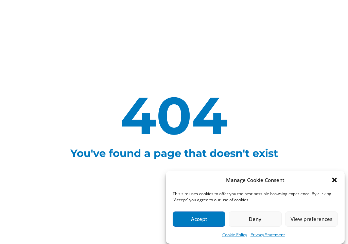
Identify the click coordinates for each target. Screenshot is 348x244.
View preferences (311, 219)
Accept (199, 219)
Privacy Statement (267, 235)
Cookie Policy (234, 235)
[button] (334, 180)
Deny (255, 219)
